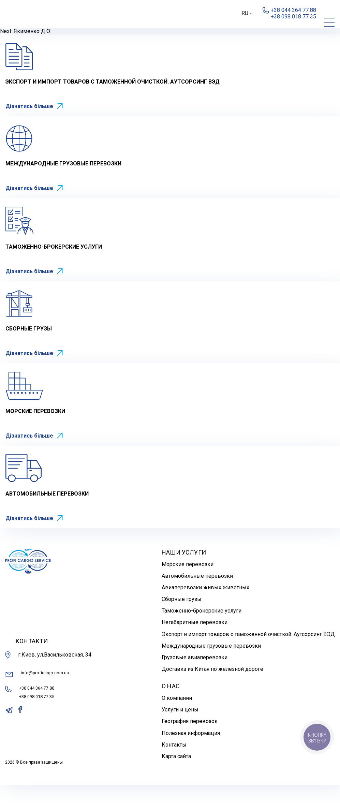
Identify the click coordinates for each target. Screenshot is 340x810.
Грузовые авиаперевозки (194, 682)
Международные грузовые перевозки (211, 670)
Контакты (174, 769)
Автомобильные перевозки (197, 601)
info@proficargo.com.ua (39, 701)
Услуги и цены (180, 734)
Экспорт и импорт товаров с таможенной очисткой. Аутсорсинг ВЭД (248, 659)
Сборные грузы (182, 624)
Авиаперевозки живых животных (205, 612)
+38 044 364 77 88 (41, 715)
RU (247, 13)
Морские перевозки (187, 589)
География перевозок (190, 746)
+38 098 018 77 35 (41, 725)
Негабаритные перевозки (194, 647)
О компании (177, 723)
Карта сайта (176, 781)
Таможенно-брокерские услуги (201, 635)
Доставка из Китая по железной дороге (212, 694)
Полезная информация (191, 758)
